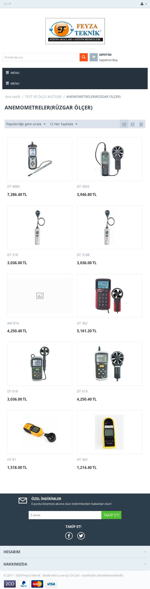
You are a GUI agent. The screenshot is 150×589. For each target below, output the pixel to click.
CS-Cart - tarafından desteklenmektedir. (96, 575)
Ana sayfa (12, 96)
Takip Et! (111, 515)
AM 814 (13, 323)
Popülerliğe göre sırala (26, 124)
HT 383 (82, 460)
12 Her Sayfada (63, 124)
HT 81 (11, 460)
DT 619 (82, 391)
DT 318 (12, 255)
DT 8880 (13, 187)
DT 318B (83, 255)
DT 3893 (83, 187)
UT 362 (82, 323)
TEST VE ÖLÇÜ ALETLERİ (43, 96)
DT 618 (12, 391)
